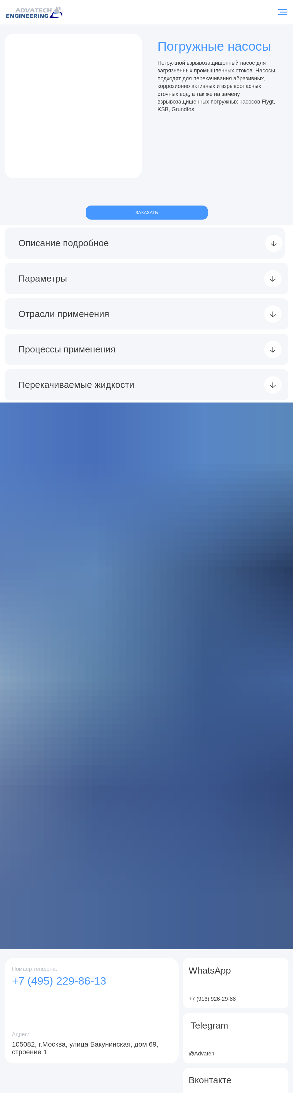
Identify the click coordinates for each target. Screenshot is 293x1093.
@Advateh (201, 1054)
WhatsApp (210, 970)
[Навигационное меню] (282, 12)
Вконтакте (210, 1080)
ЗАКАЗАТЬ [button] (146, 212)
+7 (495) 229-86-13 (59, 981)
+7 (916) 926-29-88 (212, 999)
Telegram (209, 1025)
